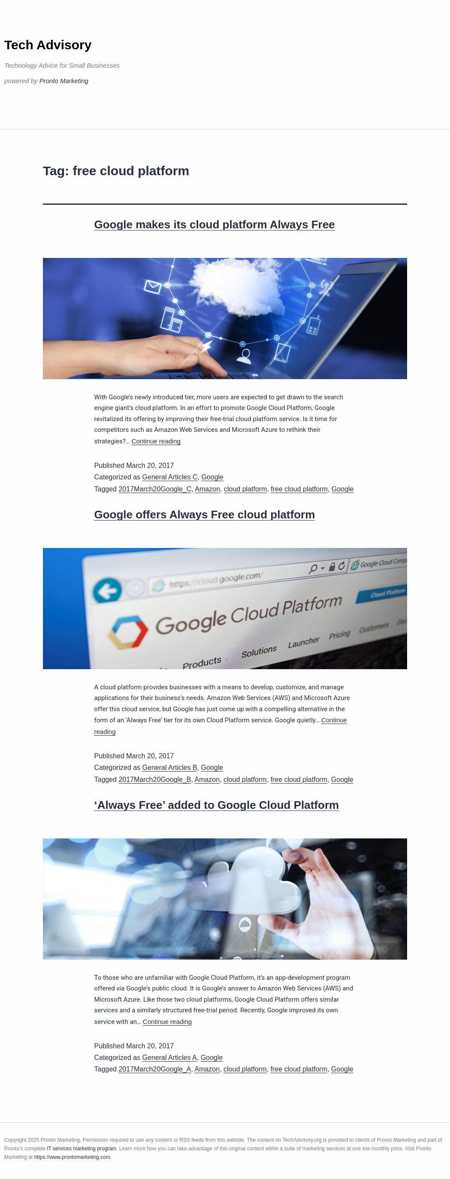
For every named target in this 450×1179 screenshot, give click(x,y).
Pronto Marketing (63, 80)
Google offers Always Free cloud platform (204, 514)
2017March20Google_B (154, 779)
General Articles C (170, 477)
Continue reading (156, 441)
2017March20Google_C (154, 489)
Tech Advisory (47, 45)
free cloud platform (299, 489)
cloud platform (245, 489)
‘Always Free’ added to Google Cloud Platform (216, 805)
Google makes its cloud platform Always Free (214, 224)
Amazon (207, 489)
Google (212, 477)
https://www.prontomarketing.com (72, 1157)
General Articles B (169, 767)
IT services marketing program (81, 1149)
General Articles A (169, 1057)
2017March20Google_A (154, 1069)
